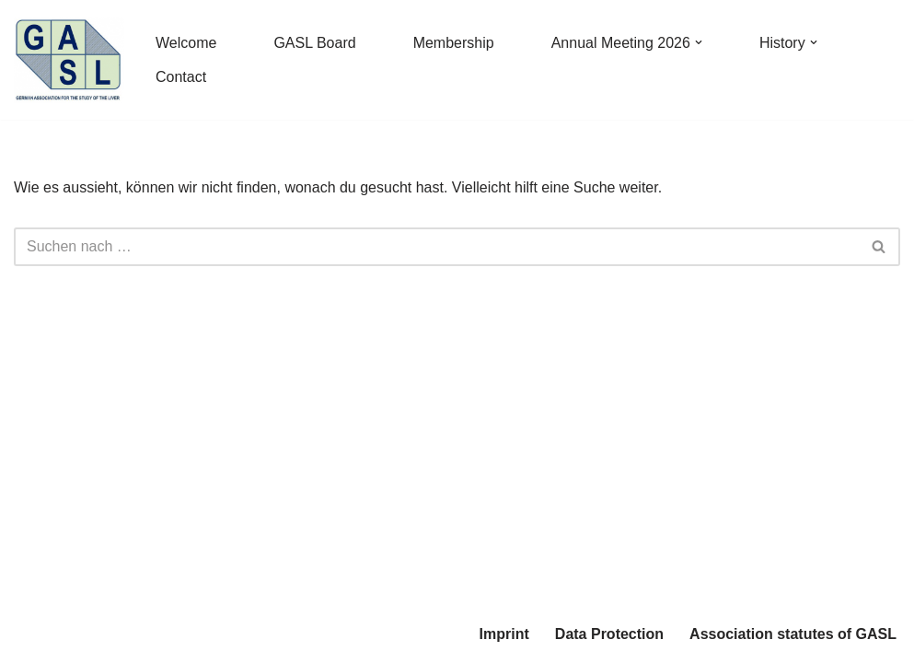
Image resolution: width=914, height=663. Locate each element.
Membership (453, 43)
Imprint (504, 634)
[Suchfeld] (436, 246)
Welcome (186, 43)
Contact (181, 77)
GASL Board (314, 43)
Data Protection (609, 634)
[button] (698, 42)
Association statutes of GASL (793, 634)
